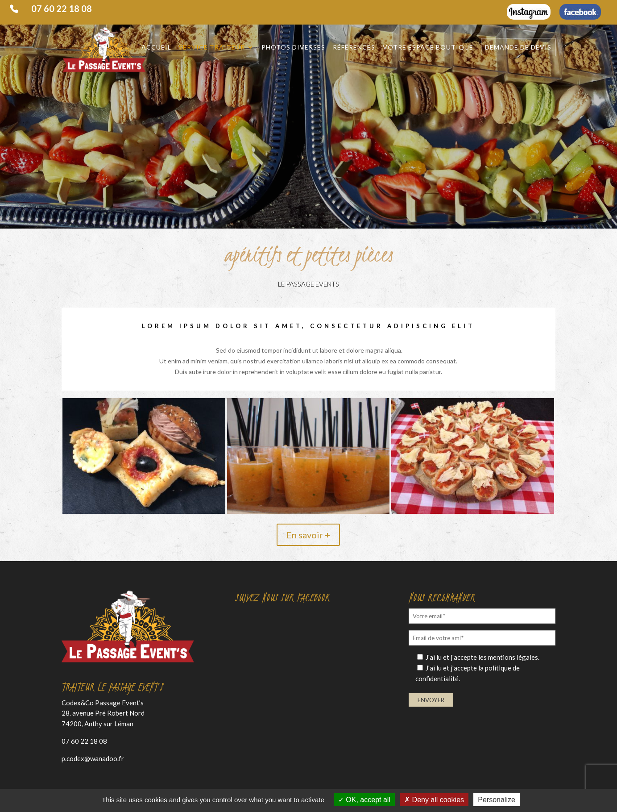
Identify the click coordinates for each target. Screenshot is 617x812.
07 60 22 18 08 (61, 9)
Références (354, 47)
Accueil (156, 47)
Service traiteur (212, 47)
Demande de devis (518, 47)
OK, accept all (364, 800)
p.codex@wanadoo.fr (93, 758)
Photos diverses (293, 47)
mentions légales (513, 657)
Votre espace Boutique (428, 47)
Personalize (496, 800)
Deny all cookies (434, 800)
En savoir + (308, 534)
